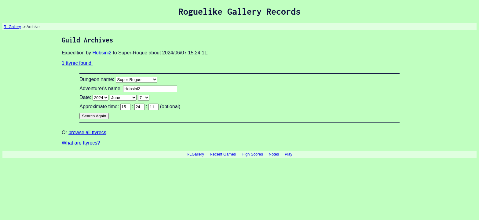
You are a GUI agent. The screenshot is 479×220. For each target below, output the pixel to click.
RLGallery (12, 26)
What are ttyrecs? (81, 142)
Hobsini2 (102, 52)
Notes (274, 154)
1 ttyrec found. (77, 63)
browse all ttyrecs (87, 132)
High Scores (252, 154)
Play (288, 154)
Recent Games (223, 154)
